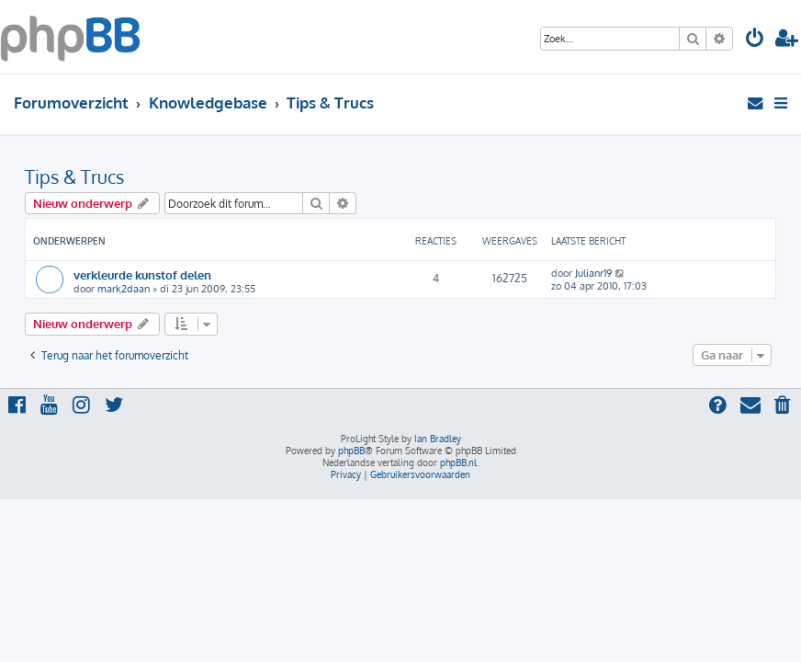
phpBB (351, 450)
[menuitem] (755, 40)
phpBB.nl (458, 462)
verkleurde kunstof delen (142, 274)
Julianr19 (593, 273)
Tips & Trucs (74, 176)
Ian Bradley (437, 438)
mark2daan (123, 288)
